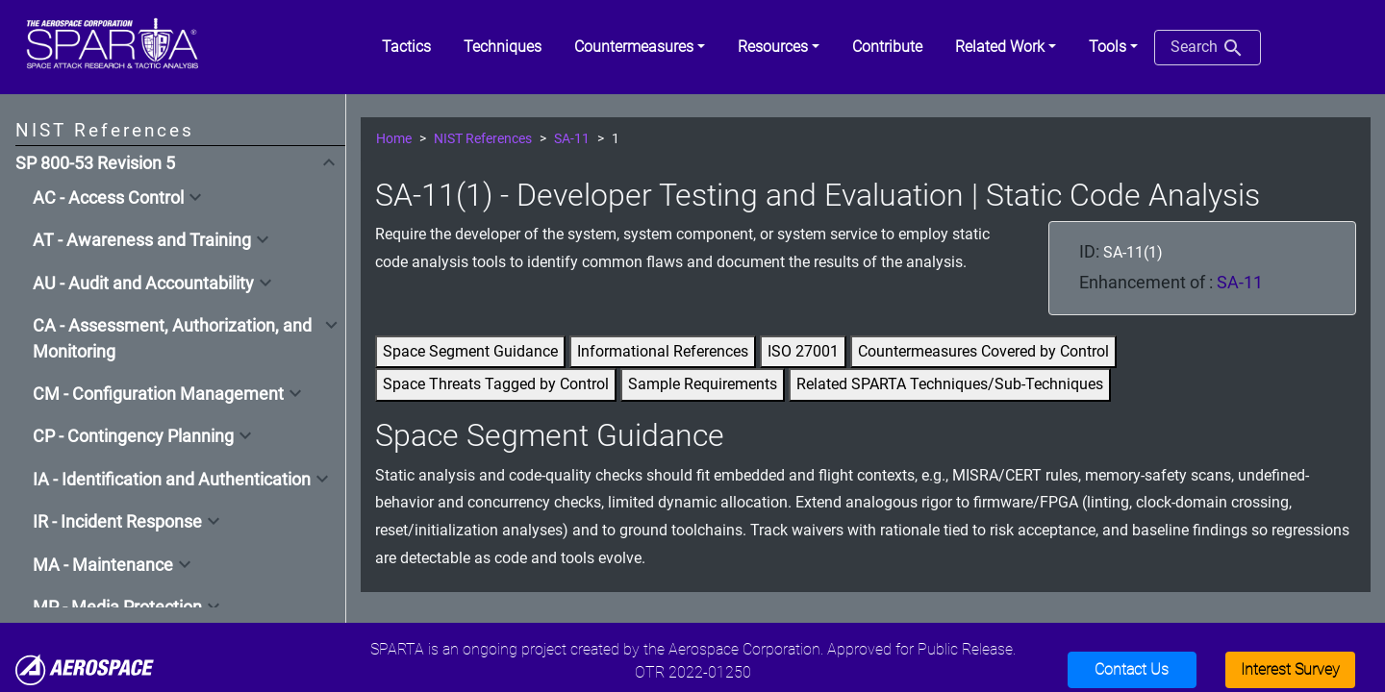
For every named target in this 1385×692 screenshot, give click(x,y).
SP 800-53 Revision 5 (95, 163)
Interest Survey (1290, 669)
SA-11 (572, 139)
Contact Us (1132, 669)
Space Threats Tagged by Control (496, 384)
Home (394, 139)
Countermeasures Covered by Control (983, 351)
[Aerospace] (84, 668)
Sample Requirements (702, 384)
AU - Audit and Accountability (143, 283)
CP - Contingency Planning (133, 436)
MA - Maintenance (103, 565)
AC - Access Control (108, 198)
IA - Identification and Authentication (172, 479)
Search (1208, 48)
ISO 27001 (803, 351)
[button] (639, 47)
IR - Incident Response (117, 521)
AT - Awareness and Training (142, 240)
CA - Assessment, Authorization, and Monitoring (172, 338)
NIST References (483, 139)
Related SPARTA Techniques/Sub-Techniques (949, 384)
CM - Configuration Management (158, 394)
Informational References (662, 351)
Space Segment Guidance (470, 351)
